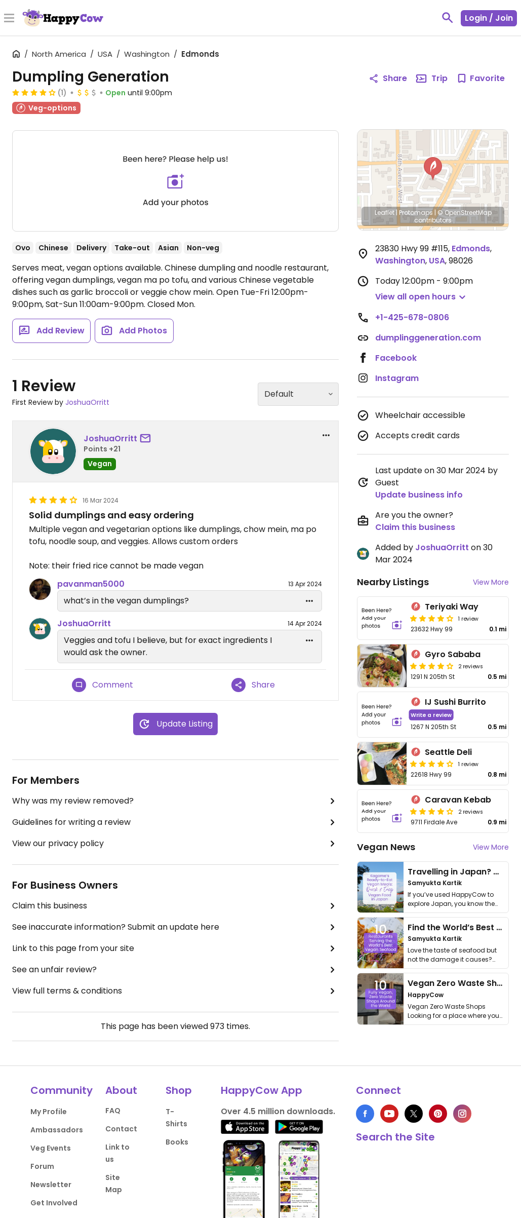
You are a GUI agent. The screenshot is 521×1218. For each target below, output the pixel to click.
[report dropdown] (326, 435)
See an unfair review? (175, 970)
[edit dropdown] (309, 601)
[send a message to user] (147, 439)
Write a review (431, 714)
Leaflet (384, 212)
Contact (121, 1129)
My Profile (48, 1112)
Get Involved (53, 1203)
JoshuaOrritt (87, 402)
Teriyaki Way (451, 607)
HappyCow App (261, 1090)
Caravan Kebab (458, 800)
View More (491, 582)
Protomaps (416, 212)
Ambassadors (56, 1130)
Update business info (419, 495)
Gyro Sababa (452, 654)
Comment (102, 685)
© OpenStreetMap (464, 212)
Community (61, 1090)
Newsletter (50, 1184)
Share (253, 685)
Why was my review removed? (175, 801)
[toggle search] (447, 18)
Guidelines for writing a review (175, 822)
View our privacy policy (175, 844)
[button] (433, 168)
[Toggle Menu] (9, 19)
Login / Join (489, 18)
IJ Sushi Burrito (455, 702)
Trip (431, 78)
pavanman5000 (91, 584)
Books (177, 1142)
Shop (179, 1090)
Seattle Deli (448, 752)
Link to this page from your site (175, 948)
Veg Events (50, 1148)
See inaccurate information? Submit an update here (175, 927)
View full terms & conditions (175, 991)
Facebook (396, 358)
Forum (42, 1166)
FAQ (113, 1111)
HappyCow (426, 995)
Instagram (397, 378)
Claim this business (175, 906)
